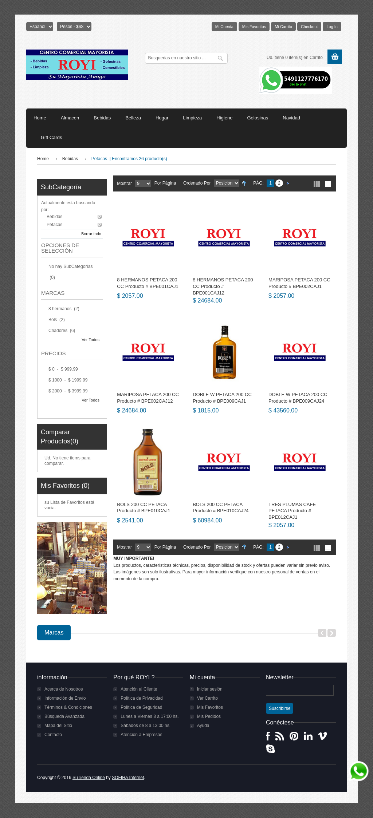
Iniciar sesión (210, 689)
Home (43, 158)
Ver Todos (90, 339)
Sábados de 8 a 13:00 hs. (145, 725)
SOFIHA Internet (128, 777)
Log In (332, 26)
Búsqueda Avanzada (64, 716)
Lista (328, 184)
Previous (322, 633)
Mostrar (124, 183)
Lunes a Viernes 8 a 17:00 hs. (149, 716)
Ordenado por (197, 183)
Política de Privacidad (141, 698)
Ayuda (203, 725)
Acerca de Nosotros (63, 689)
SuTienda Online (88, 777)
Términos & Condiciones (68, 707)
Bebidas (70, 158)
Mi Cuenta (224, 26)
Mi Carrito (283, 26)
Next (331, 633)
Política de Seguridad (141, 707)
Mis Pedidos (209, 716)
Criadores (58, 330)
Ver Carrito (207, 698)
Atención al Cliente (139, 689)
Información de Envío (65, 698)
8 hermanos (60, 308)
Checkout (309, 26)
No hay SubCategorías (70, 266)
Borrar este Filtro (100, 217)
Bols (53, 319)
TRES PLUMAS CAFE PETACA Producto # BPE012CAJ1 (292, 511)
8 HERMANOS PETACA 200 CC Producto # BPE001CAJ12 (223, 286)
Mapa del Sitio (58, 725)
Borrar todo (91, 234)
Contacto (53, 734)
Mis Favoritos (254, 26)
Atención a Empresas (141, 734)
